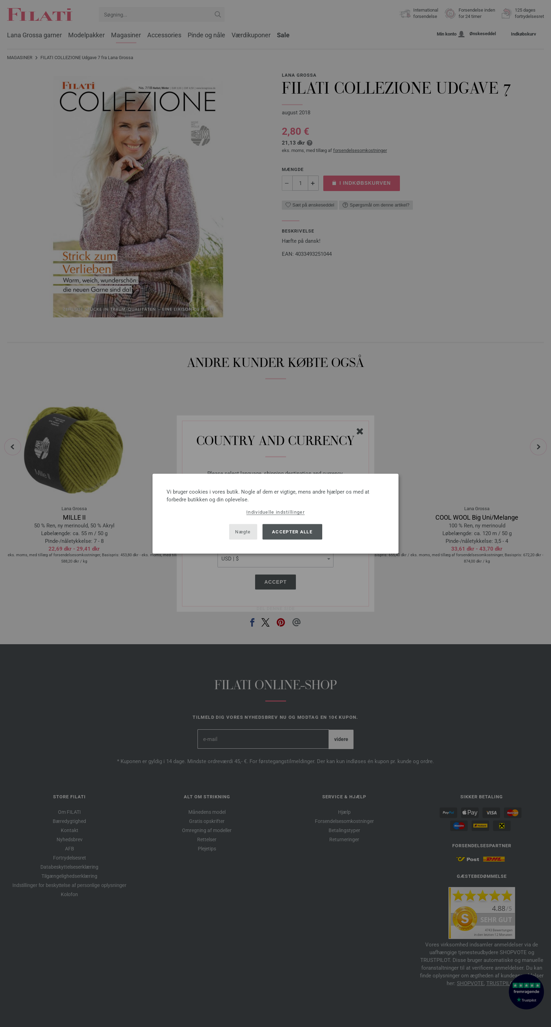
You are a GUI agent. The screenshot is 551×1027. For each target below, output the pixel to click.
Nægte (243, 531)
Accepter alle (292, 531)
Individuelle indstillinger (275, 511)
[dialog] (275, 513)
